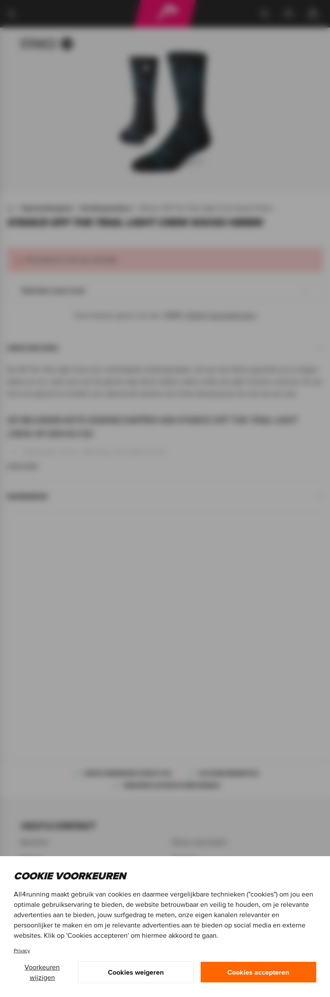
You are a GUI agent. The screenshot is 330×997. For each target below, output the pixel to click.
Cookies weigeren (136, 972)
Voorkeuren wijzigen (42, 972)
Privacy (22, 950)
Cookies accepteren (258, 972)
